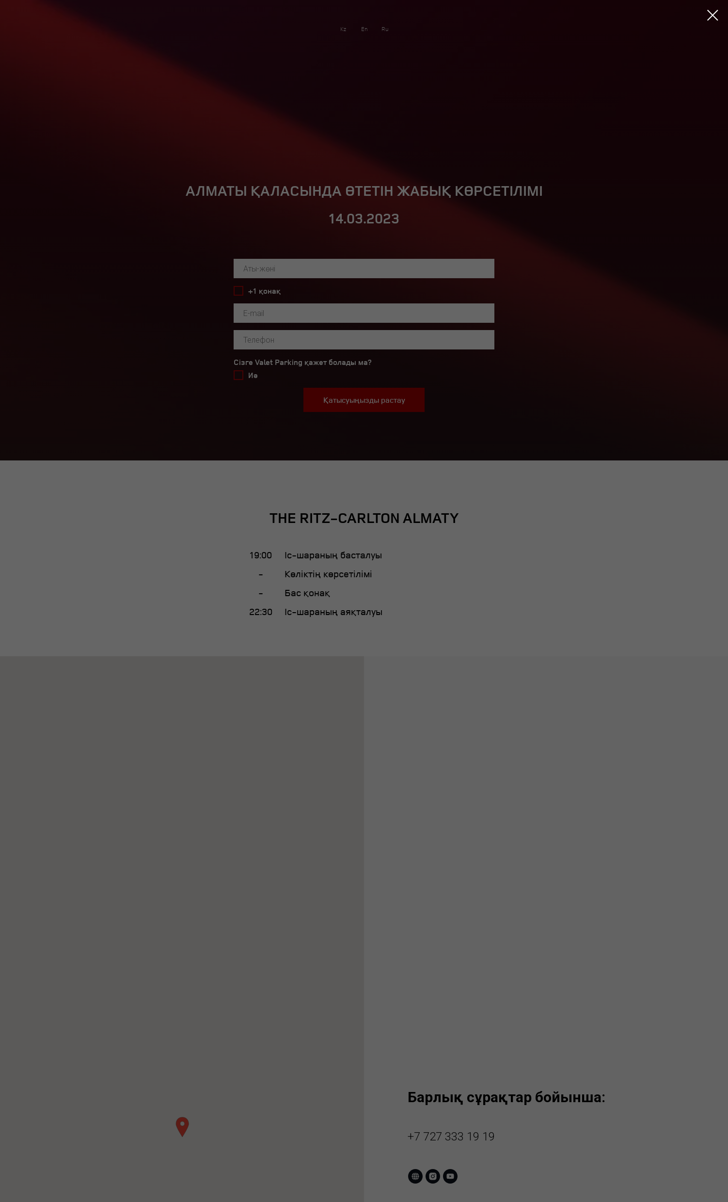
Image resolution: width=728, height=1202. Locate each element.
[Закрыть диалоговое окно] (712, 15)
